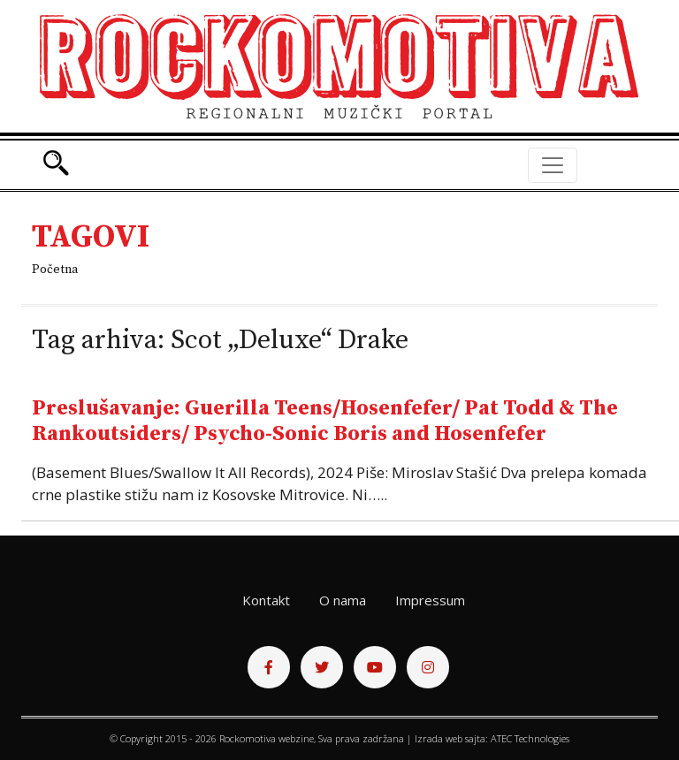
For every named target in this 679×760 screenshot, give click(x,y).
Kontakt (266, 600)
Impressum (430, 600)
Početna (55, 269)
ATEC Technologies (530, 738)
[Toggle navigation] (552, 165)
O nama (342, 600)
